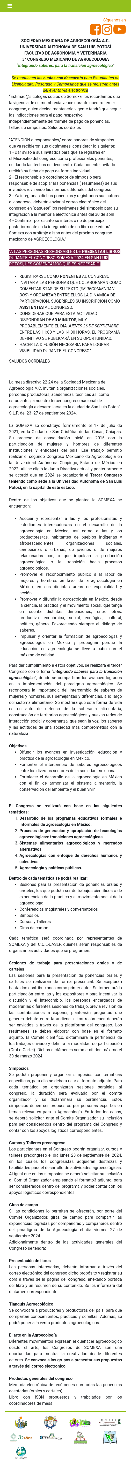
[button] (14, 1438)
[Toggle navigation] (9, 6)
